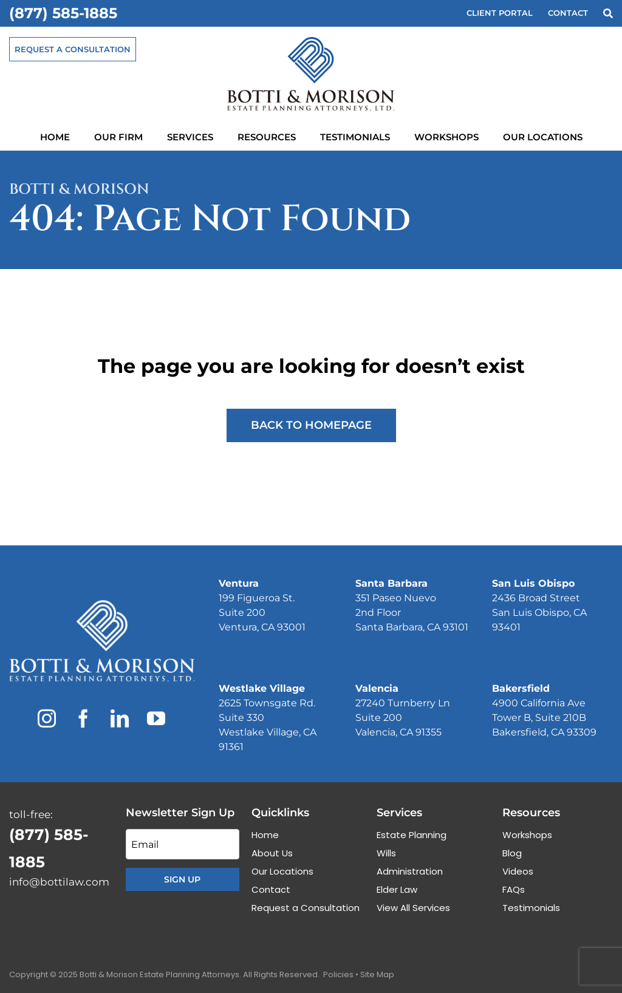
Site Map (377, 974)
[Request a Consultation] (72, 49)
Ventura (239, 583)
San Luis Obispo (533, 583)
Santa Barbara (391, 583)
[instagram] (47, 718)
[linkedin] (119, 718)
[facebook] (83, 718)
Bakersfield (521, 688)
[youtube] (156, 718)
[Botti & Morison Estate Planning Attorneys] (101, 604)
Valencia (376, 688)
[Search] (608, 13)
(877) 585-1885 (63, 13)
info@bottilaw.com (59, 882)
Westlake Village (262, 688)
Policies (338, 974)
